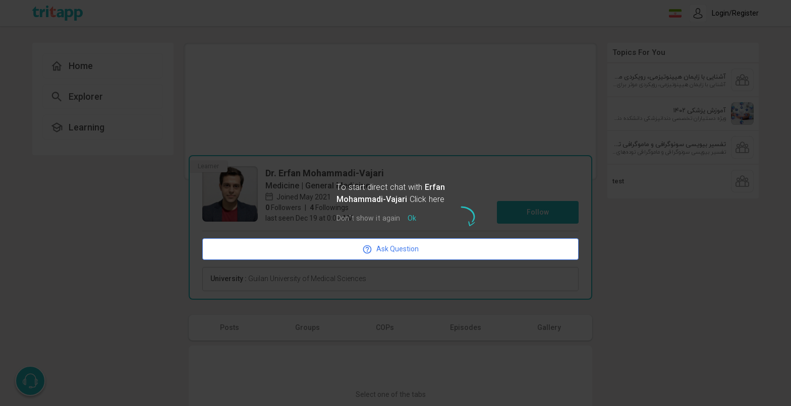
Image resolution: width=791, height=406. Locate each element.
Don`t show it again (368, 219)
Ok (412, 219)
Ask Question (390, 249)
